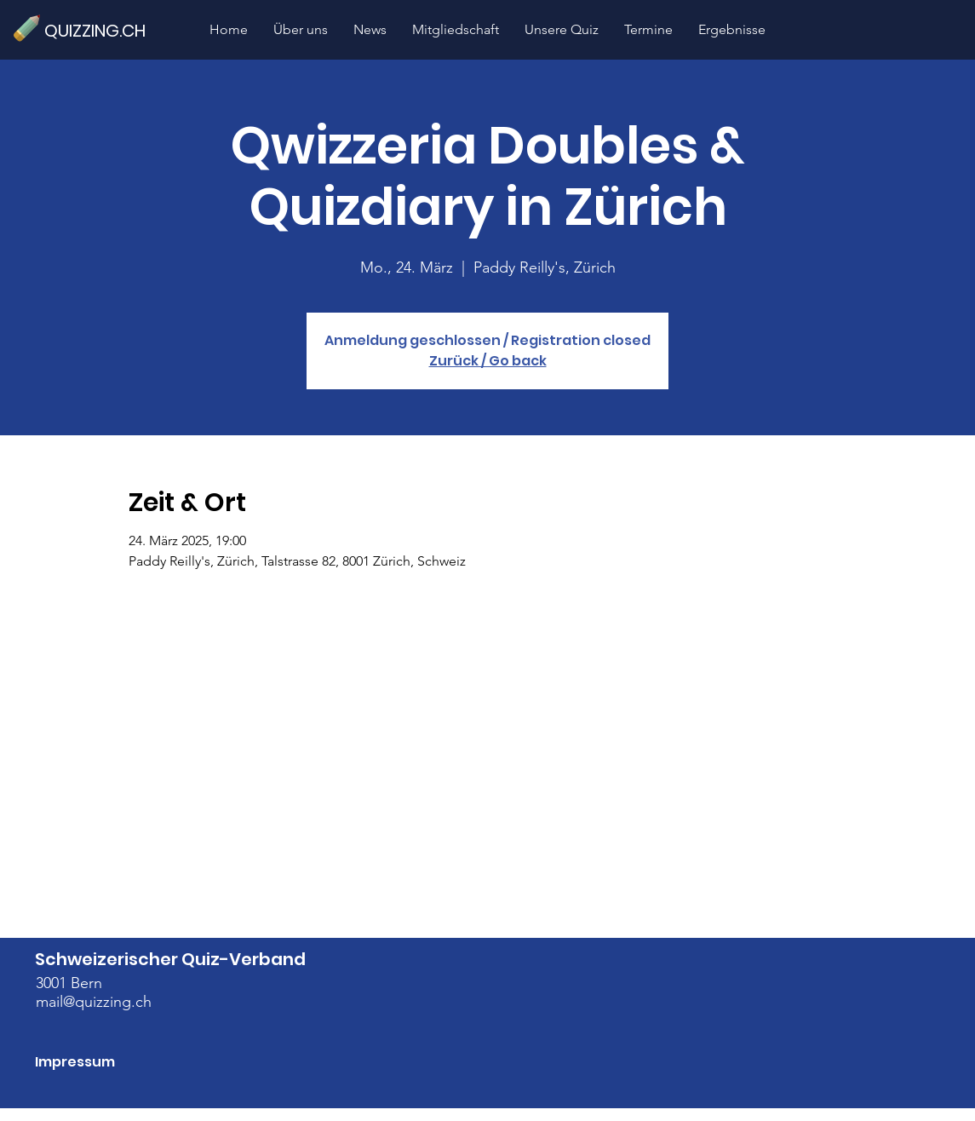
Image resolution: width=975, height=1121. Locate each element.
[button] (561, 29)
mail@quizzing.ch (94, 1001)
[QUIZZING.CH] (102, 30)
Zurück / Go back (488, 361)
